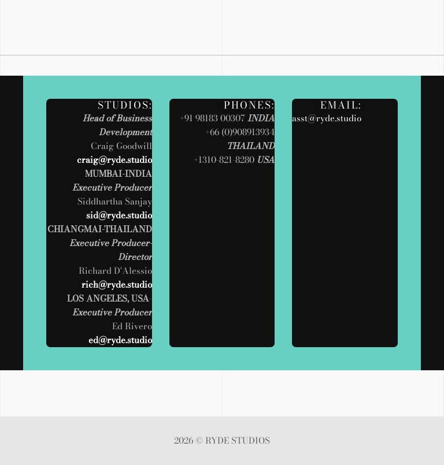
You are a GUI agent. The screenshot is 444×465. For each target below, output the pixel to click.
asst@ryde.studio (326, 118)
